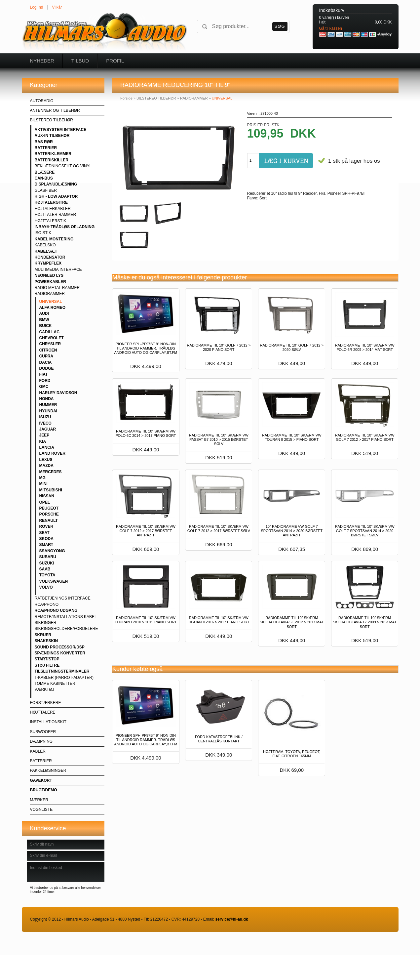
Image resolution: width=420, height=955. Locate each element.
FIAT (43, 374)
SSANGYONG (52, 551)
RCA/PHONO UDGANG (56, 610)
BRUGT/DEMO (43, 790)
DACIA (45, 362)
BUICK (45, 325)
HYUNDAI (48, 411)
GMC (44, 386)
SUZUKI (46, 563)
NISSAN (46, 496)
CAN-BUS (44, 178)
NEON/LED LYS (49, 275)
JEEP (44, 435)
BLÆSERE (45, 172)
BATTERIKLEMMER (53, 153)
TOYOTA (47, 575)
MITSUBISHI (50, 490)
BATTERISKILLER (51, 160)
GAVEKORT (41, 780)
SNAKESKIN (46, 641)
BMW (44, 319)
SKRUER (43, 635)
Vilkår (57, 7)
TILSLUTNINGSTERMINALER (62, 671)
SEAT (44, 532)
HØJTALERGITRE (51, 202)
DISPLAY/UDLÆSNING (56, 184)
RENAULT (48, 520)
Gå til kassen (330, 28)
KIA (42, 441)
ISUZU (45, 417)
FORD (45, 380)
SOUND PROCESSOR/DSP (60, 647)
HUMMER (48, 404)
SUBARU (47, 557)
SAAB (45, 569)
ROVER (46, 526)
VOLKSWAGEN (53, 581)
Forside (126, 98)
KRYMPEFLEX (48, 263)
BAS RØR (44, 142)
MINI (43, 483)
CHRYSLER (50, 344)
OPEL (44, 502)
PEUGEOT (49, 508)
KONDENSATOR (50, 257)
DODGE (46, 368)
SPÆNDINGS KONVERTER (60, 653)
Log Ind (36, 7)
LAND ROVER (52, 453)
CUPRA (46, 356)
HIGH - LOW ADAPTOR (56, 196)
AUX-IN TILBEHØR (52, 135)
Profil (115, 60)
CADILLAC (49, 332)
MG (42, 478)
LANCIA (46, 447)
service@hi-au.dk (231, 919)
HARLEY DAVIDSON (58, 393)
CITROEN (48, 350)
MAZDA (46, 465)
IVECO (45, 423)
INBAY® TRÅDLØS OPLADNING (65, 227)
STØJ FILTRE (47, 665)
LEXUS (46, 459)
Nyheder (42, 60)
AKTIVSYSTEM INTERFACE (61, 129)
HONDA (46, 398)
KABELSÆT (46, 251)
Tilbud (80, 60)
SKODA (46, 538)
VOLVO (46, 587)
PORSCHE (49, 514)
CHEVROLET (51, 338)
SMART (46, 544)
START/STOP (47, 659)
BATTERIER (46, 147)
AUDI (44, 313)
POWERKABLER (50, 281)
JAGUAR (47, 429)
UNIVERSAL (50, 301)
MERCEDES (50, 472)
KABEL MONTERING (54, 239)
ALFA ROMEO (52, 307)
